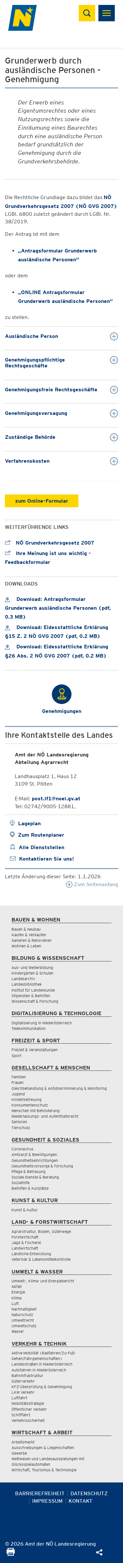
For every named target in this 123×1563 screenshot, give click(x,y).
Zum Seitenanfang (92, 884)
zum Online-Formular (41, 501)
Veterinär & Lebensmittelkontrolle (41, 1259)
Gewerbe (19, 1453)
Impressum (47, 1501)
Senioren (19, 1121)
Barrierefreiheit (40, 1493)
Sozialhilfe (20, 1182)
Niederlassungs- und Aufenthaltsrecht (44, 1116)
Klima (16, 1297)
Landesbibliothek (26, 984)
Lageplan (29, 823)
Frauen (17, 1082)
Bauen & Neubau (26, 929)
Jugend (18, 1093)
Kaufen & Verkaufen (28, 934)
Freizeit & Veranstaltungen (34, 1049)
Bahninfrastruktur (27, 1375)
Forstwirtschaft (24, 1237)
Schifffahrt (20, 1414)
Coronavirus (22, 1148)
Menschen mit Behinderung (35, 1110)
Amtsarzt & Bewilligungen (34, 1154)
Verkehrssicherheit (28, 1420)
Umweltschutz (23, 1325)
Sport (16, 1055)
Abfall (16, 1286)
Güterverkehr (23, 1381)
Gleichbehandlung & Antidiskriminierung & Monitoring (59, 1088)
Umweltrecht (22, 1320)
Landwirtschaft (24, 1248)
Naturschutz (22, 1314)
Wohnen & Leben (26, 945)
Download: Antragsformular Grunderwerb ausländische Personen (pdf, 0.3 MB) (58, 608)
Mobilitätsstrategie (27, 1403)
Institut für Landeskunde (33, 990)
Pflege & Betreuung (28, 1171)
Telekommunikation (28, 1028)
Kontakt (80, 1501)
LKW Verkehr (22, 1392)
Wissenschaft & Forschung (34, 1001)
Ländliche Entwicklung (31, 1253)
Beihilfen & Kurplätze (30, 1188)
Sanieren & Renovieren (31, 940)
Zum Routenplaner (41, 835)
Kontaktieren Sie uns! (46, 859)
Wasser (17, 1331)
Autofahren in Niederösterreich (38, 1370)
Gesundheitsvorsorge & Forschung (42, 1165)
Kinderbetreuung (26, 1099)
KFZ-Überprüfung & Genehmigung (41, 1386)
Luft (15, 1303)
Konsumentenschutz (29, 1105)
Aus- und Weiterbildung (32, 967)
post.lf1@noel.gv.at (56, 798)
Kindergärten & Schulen (32, 973)
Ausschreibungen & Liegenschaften (42, 1447)
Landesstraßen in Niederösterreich (41, 1364)
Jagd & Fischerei (26, 1242)
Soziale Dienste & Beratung (35, 1177)
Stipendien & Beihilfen (30, 995)
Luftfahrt (19, 1397)
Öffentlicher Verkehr (29, 1409)
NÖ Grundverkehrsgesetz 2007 (49, 543)
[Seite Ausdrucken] (10, 1554)
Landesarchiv (23, 978)
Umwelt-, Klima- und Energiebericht (42, 1280)
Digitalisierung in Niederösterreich (41, 1022)
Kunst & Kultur (24, 1209)
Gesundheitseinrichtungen (34, 1160)
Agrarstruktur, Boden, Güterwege (41, 1231)
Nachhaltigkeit (23, 1309)
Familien (18, 1076)
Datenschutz (89, 1493)
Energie (18, 1292)
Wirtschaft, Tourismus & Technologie (43, 1469)
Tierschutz (20, 1127)
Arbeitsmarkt (22, 1442)
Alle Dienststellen (41, 847)
